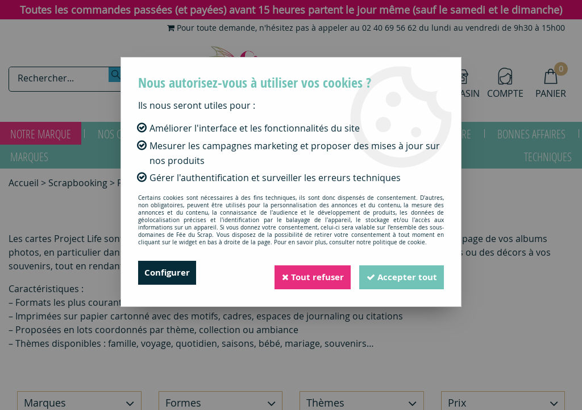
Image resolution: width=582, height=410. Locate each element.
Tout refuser (303, 272)
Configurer (168, 272)
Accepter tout (398, 272)
